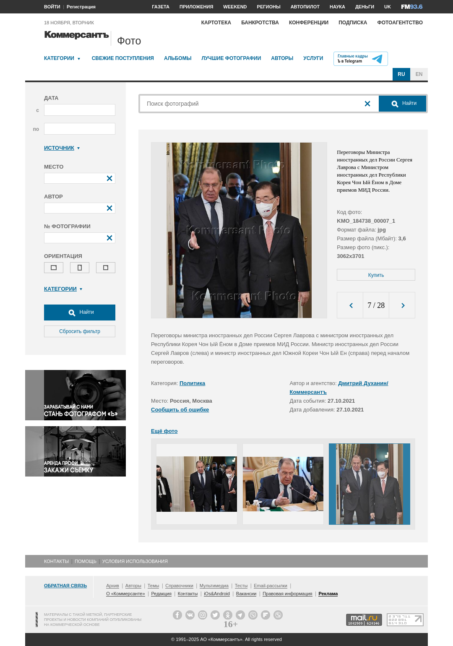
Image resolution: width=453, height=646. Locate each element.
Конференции (308, 23)
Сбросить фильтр (79, 331)
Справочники (179, 585)
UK (387, 6)
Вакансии (246, 593)
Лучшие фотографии (231, 58)
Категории (59, 58)
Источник (62, 148)
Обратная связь (65, 585)
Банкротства (260, 23)
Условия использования (135, 561)
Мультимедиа (214, 585)
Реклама (328, 593)
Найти (79, 312)
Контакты (56, 561)
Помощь (85, 561)
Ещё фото (164, 431)
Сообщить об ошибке (180, 409)
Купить (376, 275)
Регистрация (81, 6)
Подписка (352, 23)
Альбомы (178, 58)
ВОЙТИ (52, 6)
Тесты (241, 585)
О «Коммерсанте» (125, 593)
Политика (192, 383)
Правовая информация (287, 593)
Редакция (161, 593)
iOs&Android (217, 593)
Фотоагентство (400, 23)
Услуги (313, 58)
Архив (112, 585)
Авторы (282, 58)
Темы (153, 585)
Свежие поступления (123, 58)
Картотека (216, 23)
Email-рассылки (270, 585)
